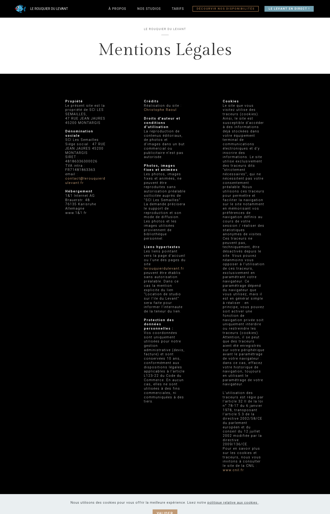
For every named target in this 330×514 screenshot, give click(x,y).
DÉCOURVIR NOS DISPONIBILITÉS (226, 8)
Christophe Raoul (160, 110)
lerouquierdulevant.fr (164, 269)
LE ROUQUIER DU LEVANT (57, 9)
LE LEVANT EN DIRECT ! (289, 8)
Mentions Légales (218, 504)
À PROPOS (117, 9)
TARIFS (178, 9)
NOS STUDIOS (149, 9)
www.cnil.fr (233, 470)
